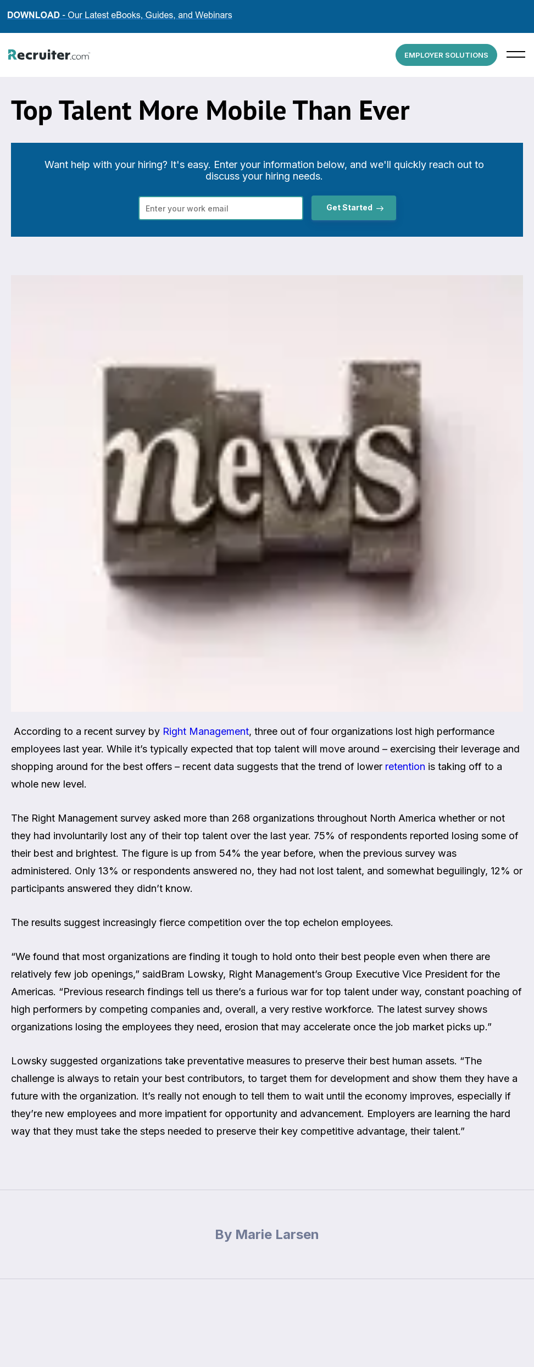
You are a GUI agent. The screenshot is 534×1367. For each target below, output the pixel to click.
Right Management (206, 731)
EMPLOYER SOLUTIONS (446, 55)
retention (405, 766)
